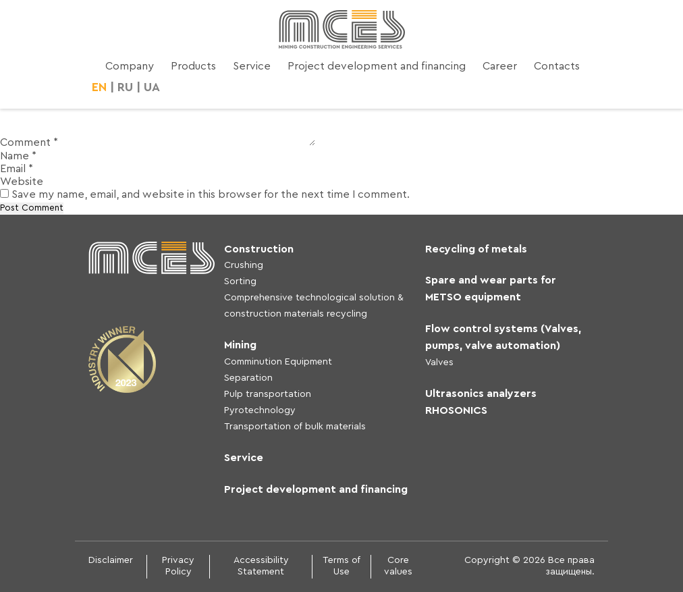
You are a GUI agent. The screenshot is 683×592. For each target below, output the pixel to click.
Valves (439, 362)
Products (193, 66)
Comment (29, 142)
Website (21, 181)
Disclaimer (110, 560)
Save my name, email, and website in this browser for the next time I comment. (210, 194)
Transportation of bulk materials (295, 426)
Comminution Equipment (278, 362)
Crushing (243, 265)
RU (125, 87)
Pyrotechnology (260, 410)
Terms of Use (341, 566)
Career (500, 66)
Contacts (557, 66)
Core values (398, 566)
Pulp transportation (267, 394)
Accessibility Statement (261, 566)
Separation (248, 378)
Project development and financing (377, 66)
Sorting (240, 281)
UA (152, 87)
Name (18, 156)
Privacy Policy (178, 566)
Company (129, 66)
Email (16, 168)
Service (252, 66)
